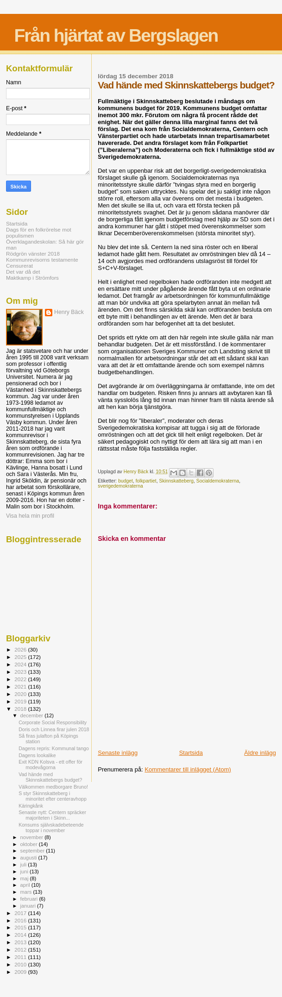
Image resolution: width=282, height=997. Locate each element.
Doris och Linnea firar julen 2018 (54, 729)
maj (25, 878)
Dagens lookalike (37, 755)
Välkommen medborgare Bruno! (53, 787)
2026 (21, 649)
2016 (21, 920)
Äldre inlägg (260, 752)
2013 (21, 942)
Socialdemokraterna (217, 480)
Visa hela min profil (30, 516)
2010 (21, 964)
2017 (21, 913)
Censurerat (19, 266)
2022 (21, 679)
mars (26, 892)
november (32, 837)
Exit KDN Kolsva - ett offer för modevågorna (50, 764)
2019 (21, 701)
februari (29, 899)
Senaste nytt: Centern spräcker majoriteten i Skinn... (52, 815)
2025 (21, 657)
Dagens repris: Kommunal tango (54, 748)
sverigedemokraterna (120, 486)
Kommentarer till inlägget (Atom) (187, 769)
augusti (29, 857)
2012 (21, 950)
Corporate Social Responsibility (53, 722)
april (25, 885)
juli (24, 864)
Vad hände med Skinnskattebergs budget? (50, 777)
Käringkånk (31, 806)
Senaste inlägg (118, 752)
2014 (21, 935)
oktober (29, 844)
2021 (21, 686)
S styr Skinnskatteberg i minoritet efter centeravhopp (53, 796)
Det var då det (23, 272)
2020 (21, 694)
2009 (21, 972)
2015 (21, 927)
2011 (21, 957)
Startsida (191, 752)
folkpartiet (146, 480)
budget (125, 480)
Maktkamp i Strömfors (32, 278)
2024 (21, 664)
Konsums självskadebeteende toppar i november (51, 827)
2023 (21, 672)
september (33, 850)
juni (25, 871)
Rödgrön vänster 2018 (33, 254)
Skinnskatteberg (176, 480)
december (32, 715)
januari (29, 906)
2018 (21, 709)
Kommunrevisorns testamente (42, 260)
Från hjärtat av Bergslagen (116, 35)
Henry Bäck (69, 312)
